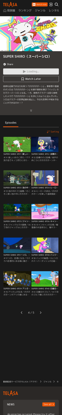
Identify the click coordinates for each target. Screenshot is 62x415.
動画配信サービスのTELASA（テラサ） (20, 381)
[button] (40, 4)
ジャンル (47, 381)
